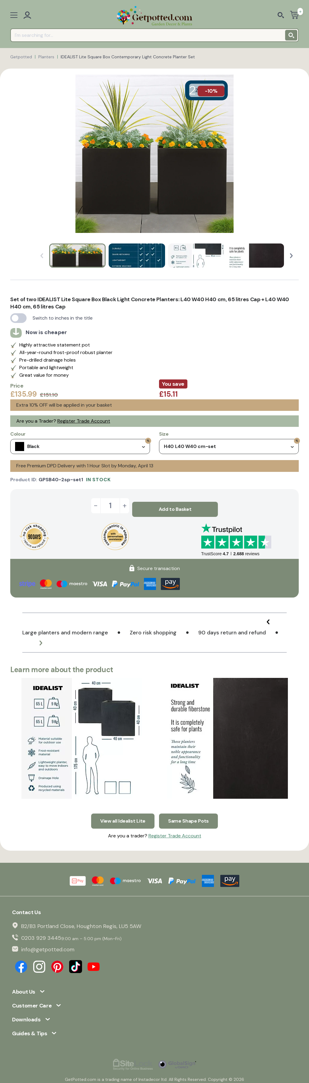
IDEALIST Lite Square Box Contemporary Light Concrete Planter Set (128, 57)
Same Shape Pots (188, 813)
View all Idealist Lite (122, 813)
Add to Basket (175, 505)
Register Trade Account (83, 421)
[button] (291, 255)
